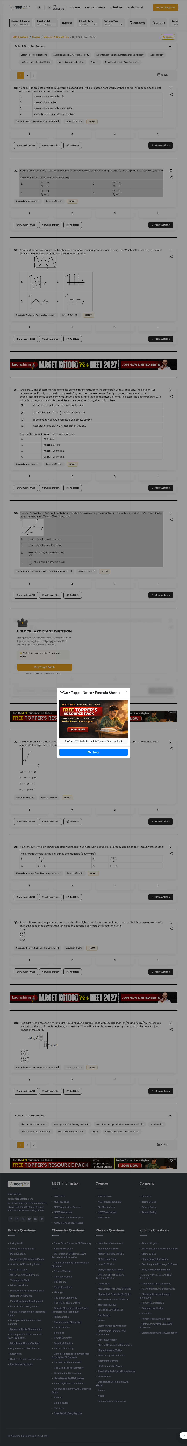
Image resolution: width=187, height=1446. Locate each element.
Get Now (93, 752)
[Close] (126, 692)
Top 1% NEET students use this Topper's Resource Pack (93, 741)
